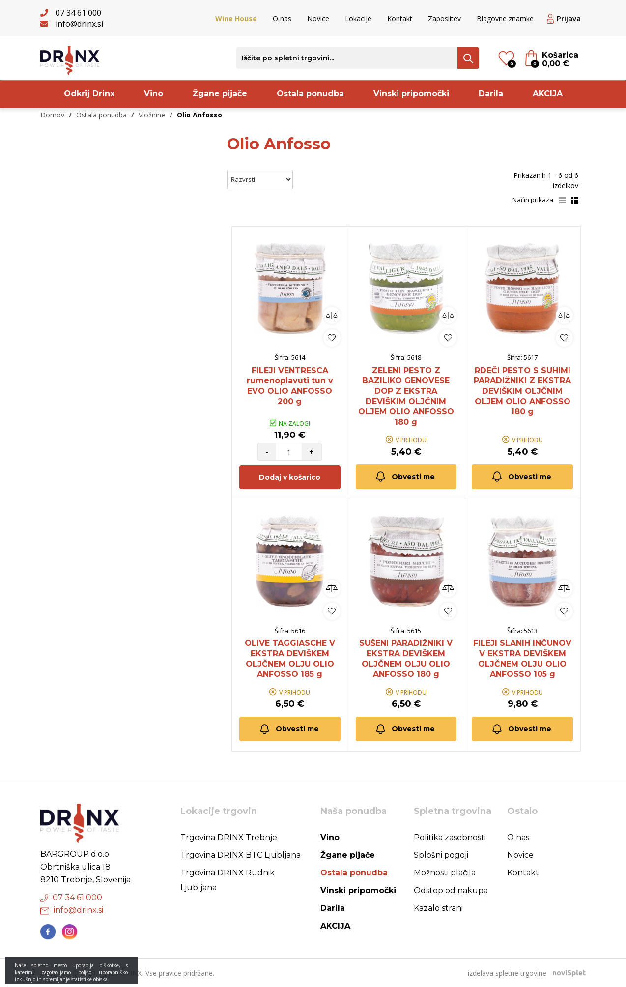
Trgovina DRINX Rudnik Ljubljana (227, 880)
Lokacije (358, 18)
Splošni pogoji (441, 855)
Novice (318, 18)
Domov (52, 114)
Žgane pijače (220, 93)
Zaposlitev (444, 18)
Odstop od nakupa (451, 890)
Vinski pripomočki (411, 93)
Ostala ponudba (310, 93)
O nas (282, 18)
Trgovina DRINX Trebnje (228, 837)
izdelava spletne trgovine (507, 973)
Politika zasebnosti (450, 837)
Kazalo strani (438, 908)
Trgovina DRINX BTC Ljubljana (240, 855)
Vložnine (152, 114)
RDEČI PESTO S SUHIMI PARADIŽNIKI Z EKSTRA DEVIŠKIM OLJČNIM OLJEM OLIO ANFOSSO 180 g (522, 391)
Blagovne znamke (505, 18)
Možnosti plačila (445, 872)
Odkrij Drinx (89, 93)
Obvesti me (404, 476)
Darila (491, 93)
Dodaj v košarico (289, 477)
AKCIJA (548, 93)
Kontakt (399, 18)
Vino (153, 93)
